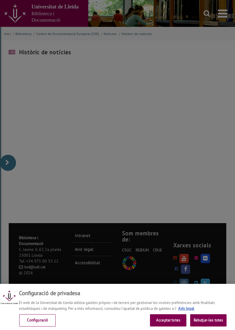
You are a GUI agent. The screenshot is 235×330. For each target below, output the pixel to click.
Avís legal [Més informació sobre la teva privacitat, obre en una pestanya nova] (186, 312)
